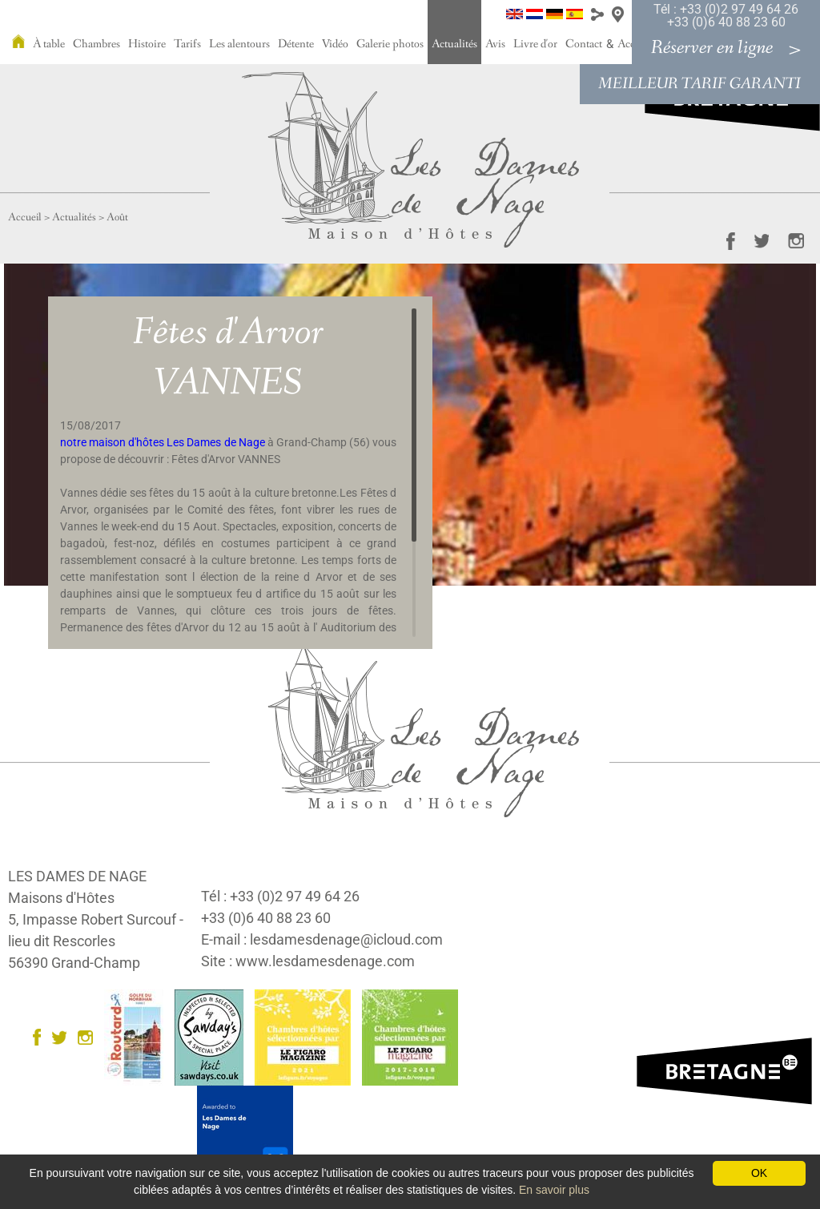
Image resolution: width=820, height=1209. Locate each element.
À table (49, 44)
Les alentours (239, 44)
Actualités (454, 44)
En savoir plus (554, 1189)
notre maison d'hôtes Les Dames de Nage (162, 442)
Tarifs (187, 44)
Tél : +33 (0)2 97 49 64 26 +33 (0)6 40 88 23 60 (725, 16)
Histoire (147, 44)
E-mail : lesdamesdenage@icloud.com (322, 939)
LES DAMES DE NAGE (77, 876)
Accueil (25, 217)
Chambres (96, 44)
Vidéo (335, 44)
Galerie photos (390, 44)
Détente (296, 44)
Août (117, 217)
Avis (495, 44)
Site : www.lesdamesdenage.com (308, 961)
